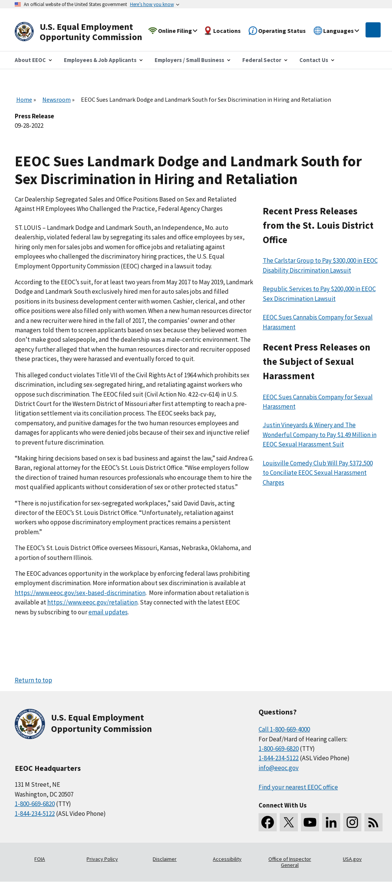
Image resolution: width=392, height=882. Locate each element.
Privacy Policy (102, 859)
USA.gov (352, 859)
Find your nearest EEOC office (298, 787)
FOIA (39, 859)
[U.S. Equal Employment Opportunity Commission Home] (87, 31)
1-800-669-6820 (35, 804)
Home (24, 99)
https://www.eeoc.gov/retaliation (92, 602)
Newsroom (56, 99)
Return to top (33, 680)
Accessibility (227, 859)
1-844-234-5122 (35, 813)
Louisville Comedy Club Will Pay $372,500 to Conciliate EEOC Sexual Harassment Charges (318, 473)
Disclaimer (165, 859)
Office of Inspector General (289, 862)
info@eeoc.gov (279, 768)
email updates (108, 612)
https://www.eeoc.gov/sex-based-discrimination (80, 593)
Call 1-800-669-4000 (284, 729)
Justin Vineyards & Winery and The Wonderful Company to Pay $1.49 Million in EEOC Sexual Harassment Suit (320, 434)
